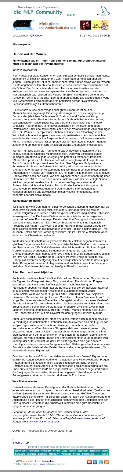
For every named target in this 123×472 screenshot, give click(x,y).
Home (18, 442)
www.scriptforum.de (24, 415)
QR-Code (36, 35)
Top (26, 442)
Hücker (42, 464)
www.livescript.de (87, 418)
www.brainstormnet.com (44, 421)
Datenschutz (48, 461)
